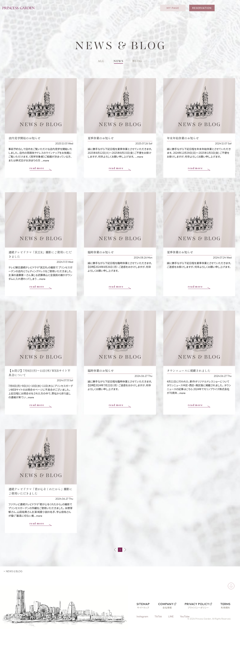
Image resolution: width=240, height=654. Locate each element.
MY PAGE (173, 9)
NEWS (118, 61)
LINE (171, 617)
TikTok (158, 617)
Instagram (143, 617)
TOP (5, 571)
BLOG (138, 61)
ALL (100, 61)
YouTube (185, 617)
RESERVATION (202, 9)
